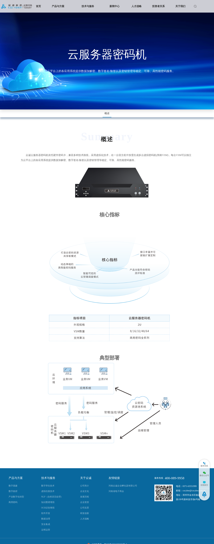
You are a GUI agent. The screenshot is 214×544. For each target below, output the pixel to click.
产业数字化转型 (16, 497)
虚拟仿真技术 (47, 491)
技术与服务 (88, 6)
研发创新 (84, 513)
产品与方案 (58, 6)
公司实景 (84, 508)
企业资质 (84, 502)
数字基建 (13, 486)
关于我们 (180, 6)
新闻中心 (115, 6)
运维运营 (45, 530)
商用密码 (13, 502)
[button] (58, 6)
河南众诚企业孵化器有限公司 (123, 486)
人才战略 (136, 6)
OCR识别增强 (48, 508)
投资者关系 (158, 6)
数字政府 (13, 491)
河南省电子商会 (116, 491)
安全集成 (45, 524)
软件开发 (45, 513)
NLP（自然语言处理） (52, 497)
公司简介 (84, 486)
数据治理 (45, 519)
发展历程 (84, 497)
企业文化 (84, 491)
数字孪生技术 (47, 486)
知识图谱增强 (47, 502)
